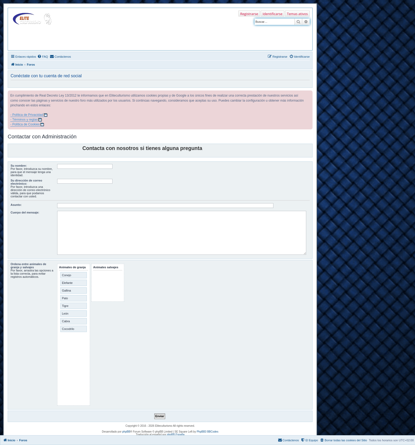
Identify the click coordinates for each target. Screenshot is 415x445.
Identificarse (272, 13)
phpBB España (175, 434)
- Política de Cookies (25, 124)
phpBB (126, 431)
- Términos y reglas (24, 119)
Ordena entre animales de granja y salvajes (28, 265)
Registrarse (249, 13)
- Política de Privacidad (26, 115)
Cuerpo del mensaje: (25, 212)
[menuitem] (42, 56)
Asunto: (16, 204)
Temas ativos (297, 13)
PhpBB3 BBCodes (207, 431)
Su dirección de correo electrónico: (26, 182)
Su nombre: (19, 165)
